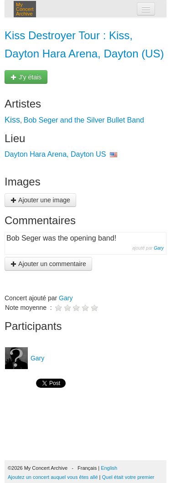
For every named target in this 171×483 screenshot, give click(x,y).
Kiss (12, 119)
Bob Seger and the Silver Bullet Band (84, 120)
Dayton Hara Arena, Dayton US (55, 154)
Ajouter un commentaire (48, 263)
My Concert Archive (25, 9)
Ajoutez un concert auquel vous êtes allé (53, 477)
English (109, 468)
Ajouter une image (40, 200)
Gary (159, 248)
